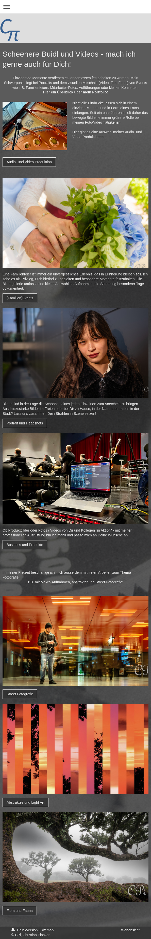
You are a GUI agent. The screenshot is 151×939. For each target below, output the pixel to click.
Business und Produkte (25, 545)
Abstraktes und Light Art (25, 802)
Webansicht (130, 930)
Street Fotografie (20, 694)
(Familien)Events (20, 298)
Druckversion (25, 930)
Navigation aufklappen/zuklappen (75, 6)
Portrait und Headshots (25, 423)
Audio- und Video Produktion (29, 162)
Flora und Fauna (20, 911)
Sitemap (47, 930)
